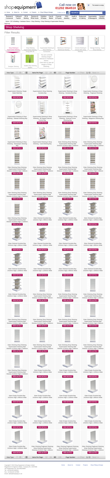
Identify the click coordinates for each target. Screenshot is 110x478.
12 (46, 73)
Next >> (95, 73)
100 (59, 73)
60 (55, 73)
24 (51, 73)
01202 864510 (65, 8)
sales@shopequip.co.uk (15, 473)
